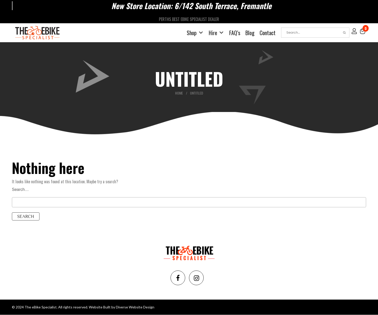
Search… (20, 189)
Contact (268, 33)
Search (344, 32)
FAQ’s (234, 33)
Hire (216, 32)
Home (179, 93)
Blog (250, 33)
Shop (195, 32)
